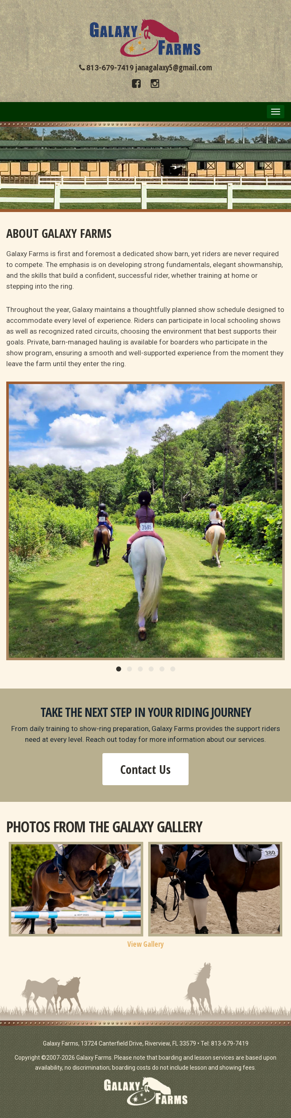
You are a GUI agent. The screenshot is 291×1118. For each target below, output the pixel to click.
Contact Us (145, 769)
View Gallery (145, 944)
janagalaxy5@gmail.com (173, 67)
